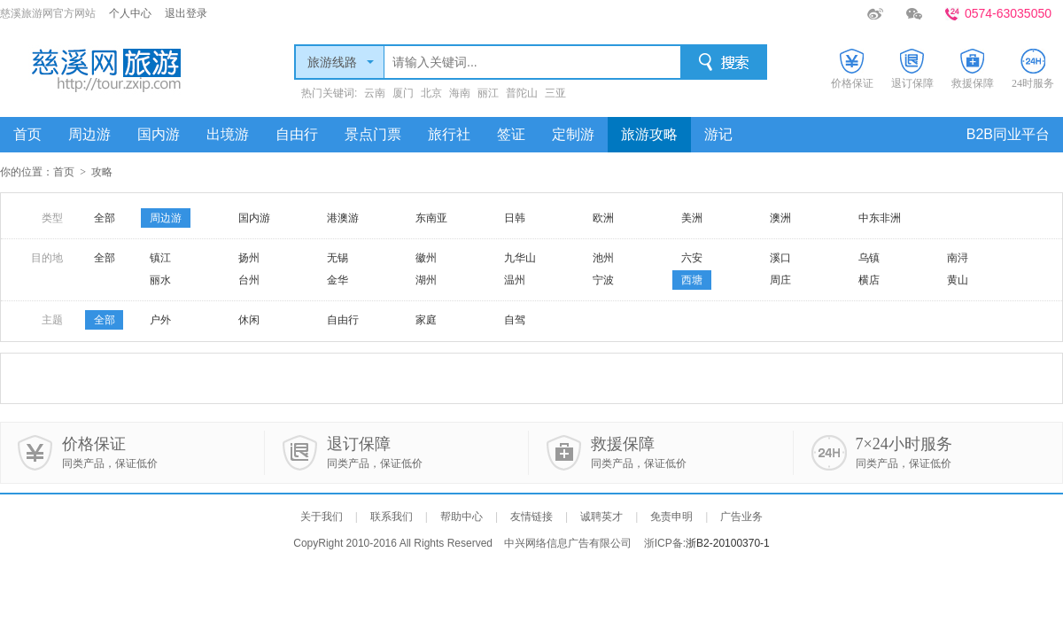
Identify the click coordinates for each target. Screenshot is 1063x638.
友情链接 (531, 516)
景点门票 (373, 134)
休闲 (249, 320)
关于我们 (321, 516)
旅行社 (449, 134)
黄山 (957, 280)
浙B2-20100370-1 (728, 543)
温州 (514, 280)
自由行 (296, 134)
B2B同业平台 (1008, 134)
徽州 (426, 258)
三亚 (555, 93)
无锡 (337, 258)
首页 (27, 134)
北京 (431, 93)
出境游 (227, 134)
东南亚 (431, 218)
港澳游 (343, 218)
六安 (691, 258)
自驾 (514, 320)
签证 (511, 134)
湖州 (426, 280)
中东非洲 (879, 218)
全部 (104, 218)
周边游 (89, 134)
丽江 (488, 93)
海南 (459, 93)
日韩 (514, 218)
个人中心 (130, 13)
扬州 (249, 258)
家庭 (426, 320)
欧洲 (603, 218)
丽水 (160, 280)
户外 (160, 320)
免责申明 (671, 516)
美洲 (691, 218)
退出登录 (186, 13)
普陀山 (522, 93)
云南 (374, 93)
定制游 (573, 134)
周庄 (780, 280)
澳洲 (780, 218)
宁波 (603, 280)
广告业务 (741, 516)
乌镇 (869, 258)
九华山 (520, 258)
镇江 (160, 258)
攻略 (102, 172)
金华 (337, 280)
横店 (869, 280)
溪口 (780, 258)
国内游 (158, 134)
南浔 (957, 258)
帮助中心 (461, 516)
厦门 (403, 93)
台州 (249, 280)
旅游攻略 (649, 134)
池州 (603, 258)
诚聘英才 (601, 516)
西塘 (691, 280)
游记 (718, 134)
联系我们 (391, 516)
